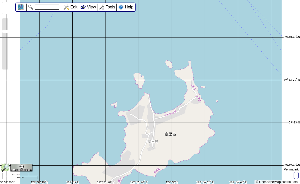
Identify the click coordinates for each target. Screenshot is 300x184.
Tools (110, 7)
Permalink (291, 169)
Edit (73, 7)
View (91, 7)
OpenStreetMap (270, 182)
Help (129, 7)
